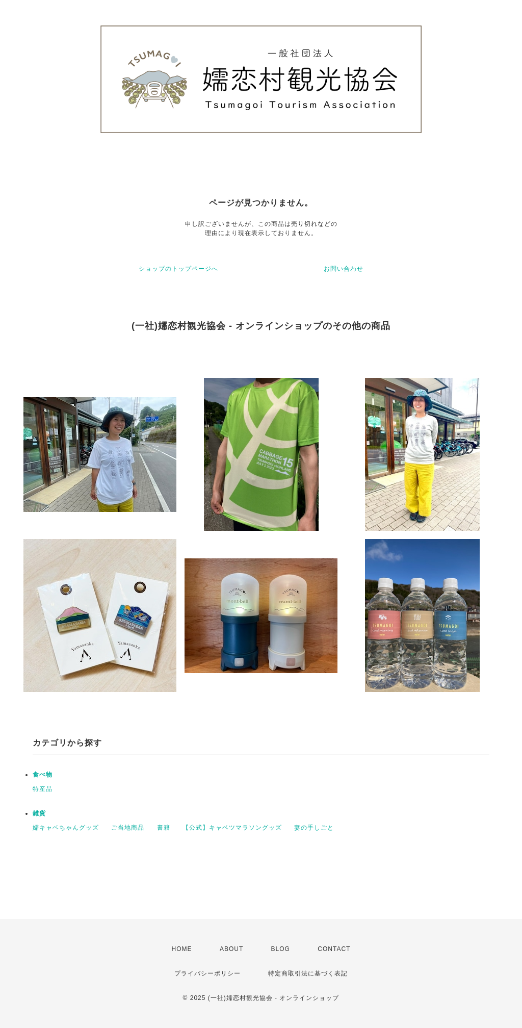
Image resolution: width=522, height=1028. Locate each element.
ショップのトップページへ (178, 268)
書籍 (163, 827)
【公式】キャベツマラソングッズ (232, 827)
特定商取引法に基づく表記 (308, 973)
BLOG (280, 949)
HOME (182, 949)
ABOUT (231, 949)
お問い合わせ (343, 268)
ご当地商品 (127, 827)
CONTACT (334, 949)
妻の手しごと (314, 827)
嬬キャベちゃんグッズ (66, 827)
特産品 (43, 788)
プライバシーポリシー (207, 973)
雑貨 (39, 813)
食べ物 (43, 774)
